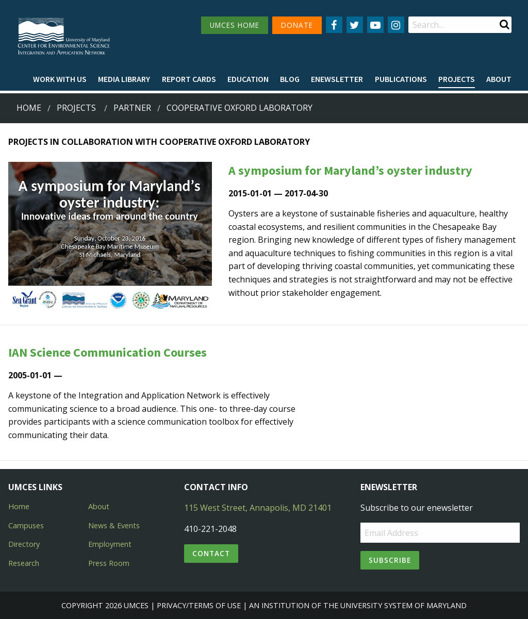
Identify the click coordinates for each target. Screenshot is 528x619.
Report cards (189, 79)
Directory (24, 544)
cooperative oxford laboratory (239, 107)
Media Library (124, 79)
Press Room (108, 563)
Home (28, 107)
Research (23, 563)
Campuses (26, 525)
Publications (401, 79)
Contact (211, 553)
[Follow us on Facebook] (334, 24)
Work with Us (60, 79)
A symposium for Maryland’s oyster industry (350, 170)
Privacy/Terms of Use (199, 605)
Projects (456, 79)
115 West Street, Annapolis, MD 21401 (258, 507)
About (499, 79)
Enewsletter (337, 79)
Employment (109, 544)
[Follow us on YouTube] (375, 24)
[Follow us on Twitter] (354, 24)
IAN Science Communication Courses (107, 352)
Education (248, 79)
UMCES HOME (234, 25)
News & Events (114, 525)
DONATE (297, 25)
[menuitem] (60, 79)
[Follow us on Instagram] (396, 24)
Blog (290, 79)
